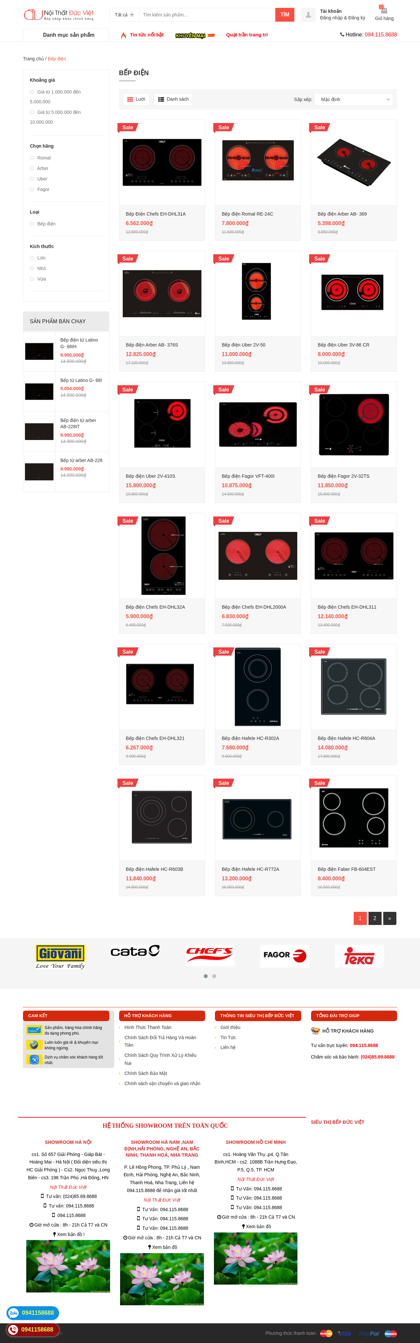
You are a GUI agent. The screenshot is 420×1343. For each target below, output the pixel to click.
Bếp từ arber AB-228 (81, 460)
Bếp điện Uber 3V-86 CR (343, 344)
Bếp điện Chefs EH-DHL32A (155, 607)
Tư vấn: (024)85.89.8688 (71, 1196)
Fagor (39, 189)
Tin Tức (228, 1037)
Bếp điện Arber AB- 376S (152, 344)
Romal (40, 157)
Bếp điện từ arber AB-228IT (78, 424)
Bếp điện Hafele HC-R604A (346, 738)
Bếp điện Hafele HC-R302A (250, 738)
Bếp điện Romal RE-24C (247, 214)
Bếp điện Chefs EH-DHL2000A (254, 607)
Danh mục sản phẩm (68, 35)
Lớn (37, 258)
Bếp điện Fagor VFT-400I (248, 476)
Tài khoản (331, 11)
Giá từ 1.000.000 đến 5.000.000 (55, 96)
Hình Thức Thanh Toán (148, 1027)
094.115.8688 (71, 1215)
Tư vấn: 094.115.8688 (71, 1205)
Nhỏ (38, 268)
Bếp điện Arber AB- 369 (342, 214)
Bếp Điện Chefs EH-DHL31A (156, 214)
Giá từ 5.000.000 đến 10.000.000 (55, 117)
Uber (38, 178)
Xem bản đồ (164, 1247)
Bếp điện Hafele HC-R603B (154, 869)
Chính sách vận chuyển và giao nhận (162, 1083)
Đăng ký (356, 17)
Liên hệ (228, 1047)
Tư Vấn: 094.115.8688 (165, 1209)
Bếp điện (43, 223)
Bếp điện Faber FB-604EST (347, 869)
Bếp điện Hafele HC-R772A (250, 869)
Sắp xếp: (303, 99)
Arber (39, 168)
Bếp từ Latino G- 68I (81, 380)
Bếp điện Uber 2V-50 (243, 344)
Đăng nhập (331, 17)
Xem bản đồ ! (71, 1234)
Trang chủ (33, 58)
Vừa (38, 279)
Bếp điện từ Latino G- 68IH (79, 343)
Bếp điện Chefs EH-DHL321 (155, 738)
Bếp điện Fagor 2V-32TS (343, 476)
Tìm (284, 14)
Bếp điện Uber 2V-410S (150, 476)
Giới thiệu (230, 1027)
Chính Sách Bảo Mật (146, 1073)
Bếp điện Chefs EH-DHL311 (347, 607)
